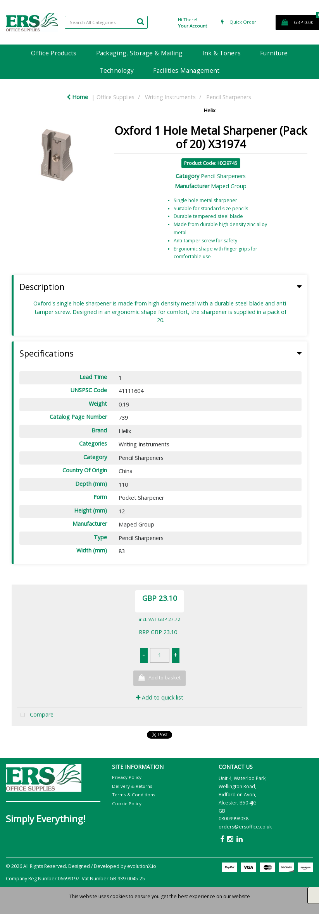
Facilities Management (186, 70)
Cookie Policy (126, 803)
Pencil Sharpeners (228, 97)
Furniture (274, 53)
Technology (117, 70)
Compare (35, 715)
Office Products (53, 53)
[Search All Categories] (106, 22)
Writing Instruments (170, 97)
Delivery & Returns (132, 786)
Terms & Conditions (133, 794)
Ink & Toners (221, 53)
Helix (210, 110)
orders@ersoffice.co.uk (245, 826)
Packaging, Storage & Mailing (139, 53)
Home (77, 97)
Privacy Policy (126, 777)
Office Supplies (115, 97)
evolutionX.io (141, 866)
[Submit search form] (140, 21)
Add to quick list (159, 697)
